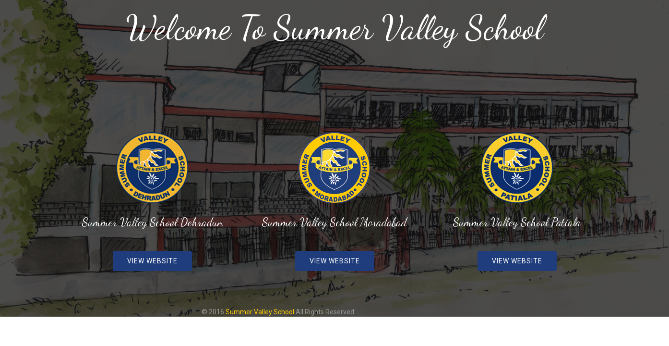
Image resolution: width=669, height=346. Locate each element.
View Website (152, 261)
